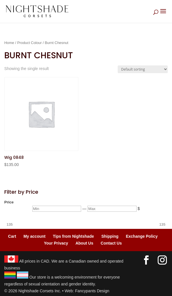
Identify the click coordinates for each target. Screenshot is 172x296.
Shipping (110, 236)
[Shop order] (143, 69)
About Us (84, 243)
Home (9, 43)
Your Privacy (56, 243)
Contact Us (111, 243)
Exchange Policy (141, 236)
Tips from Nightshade (73, 236)
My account (34, 236)
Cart (12, 236)
